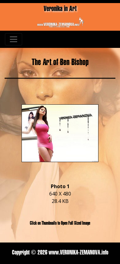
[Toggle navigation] (13, 39)
